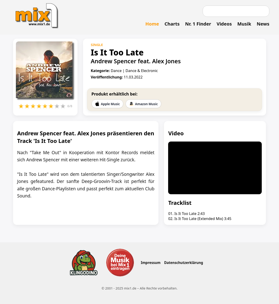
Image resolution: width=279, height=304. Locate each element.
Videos (224, 24)
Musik (244, 24)
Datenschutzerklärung (183, 262)
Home (152, 24)
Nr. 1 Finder (198, 24)
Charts (171, 24)
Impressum (150, 262)
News (263, 24)
